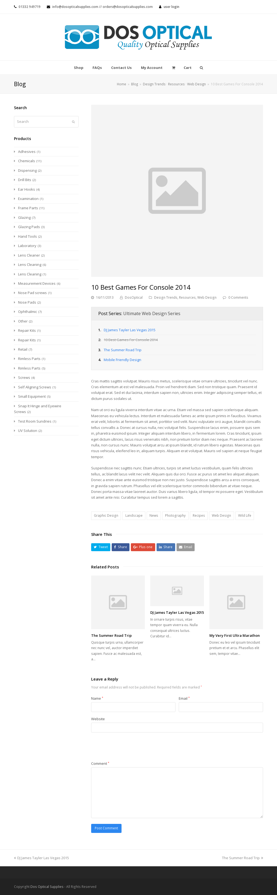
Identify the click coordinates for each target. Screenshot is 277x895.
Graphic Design (106, 515)
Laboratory (27, 245)
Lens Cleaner (29, 255)
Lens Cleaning (29, 264)
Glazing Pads (29, 226)
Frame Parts (28, 207)
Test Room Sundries (34, 421)
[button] (100, 547)
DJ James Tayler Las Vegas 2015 (129, 329)
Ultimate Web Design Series (151, 313)
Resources (187, 297)
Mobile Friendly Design (122, 359)
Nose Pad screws (32, 292)
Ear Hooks (26, 189)
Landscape (134, 515)
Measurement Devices (37, 283)
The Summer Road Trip (123, 349)
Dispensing (27, 170)
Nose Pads (27, 302)
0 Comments (238, 297)
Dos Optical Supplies (47, 886)
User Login (171, 6)
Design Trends (165, 297)
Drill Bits (24, 179)
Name (97, 698)
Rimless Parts (29, 358)
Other (23, 321)
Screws (24, 377)
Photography (175, 515)
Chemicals (26, 160)
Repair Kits (27, 330)
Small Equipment (32, 396)
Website (98, 718)
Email (184, 698)
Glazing (24, 217)
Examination (28, 198)
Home (121, 84)
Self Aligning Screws (34, 387)
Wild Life (244, 515)
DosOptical (134, 297)
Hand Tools (27, 236)
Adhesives (27, 151)
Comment (100, 763)
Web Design (207, 297)
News (153, 515)
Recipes (199, 515)
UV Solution (27, 430)
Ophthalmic (27, 311)
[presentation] (132, 747)
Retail (22, 349)
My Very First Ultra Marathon (234, 635)
